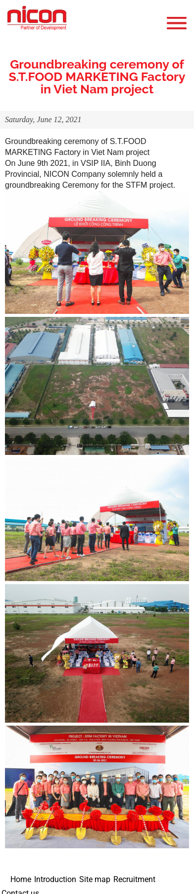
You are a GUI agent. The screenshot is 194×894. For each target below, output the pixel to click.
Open (179, 23)
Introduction (55, 879)
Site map (94, 879)
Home (20, 879)
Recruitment (134, 879)
